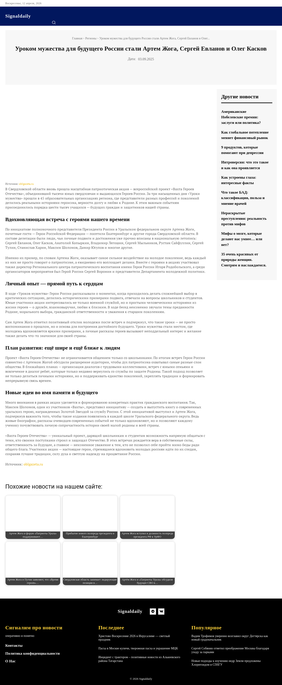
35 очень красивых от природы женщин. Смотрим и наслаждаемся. (245, 270)
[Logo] (18, 16)
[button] (54, 22)
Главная (77, 38)
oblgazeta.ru (26, 183)
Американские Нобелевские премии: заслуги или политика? (242, 117)
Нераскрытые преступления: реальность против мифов (244, 229)
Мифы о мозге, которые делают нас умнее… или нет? (242, 250)
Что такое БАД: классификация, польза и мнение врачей (244, 209)
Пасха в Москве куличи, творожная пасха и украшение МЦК (138, 648)
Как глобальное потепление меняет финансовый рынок (239, 137)
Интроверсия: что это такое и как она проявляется (240, 173)
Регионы (90, 38)
